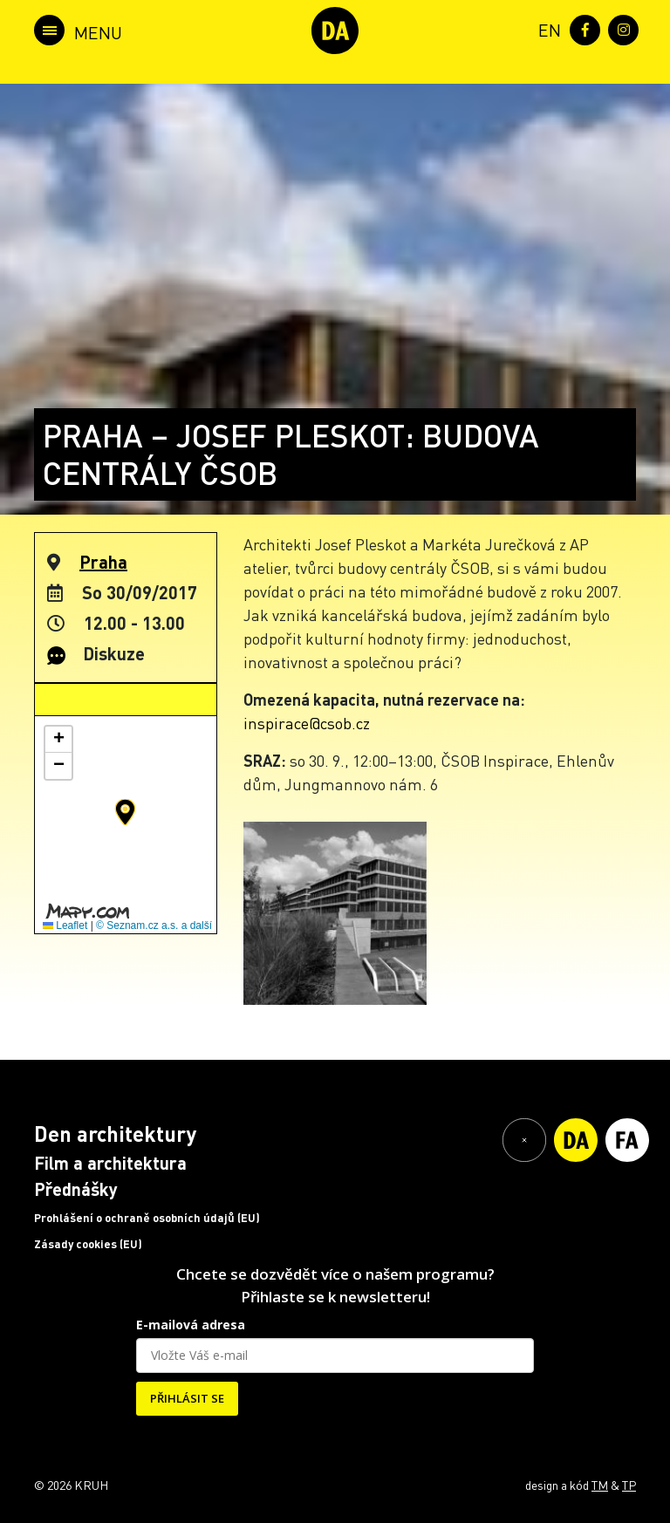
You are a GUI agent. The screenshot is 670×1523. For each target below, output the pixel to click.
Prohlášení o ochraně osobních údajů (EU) (147, 1218)
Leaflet (65, 925)
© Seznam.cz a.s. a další (154, 925)
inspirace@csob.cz (306, 723)
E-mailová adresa (190, 1324)
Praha (103, 561)
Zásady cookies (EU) (88, 1244)
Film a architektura (110, 1162)
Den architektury (115, 1133)
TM (599, 1484)
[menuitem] (546, 28)
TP (629, 1484)
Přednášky (76, 1189)
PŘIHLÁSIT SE (187, 1398)
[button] (125, 812)
